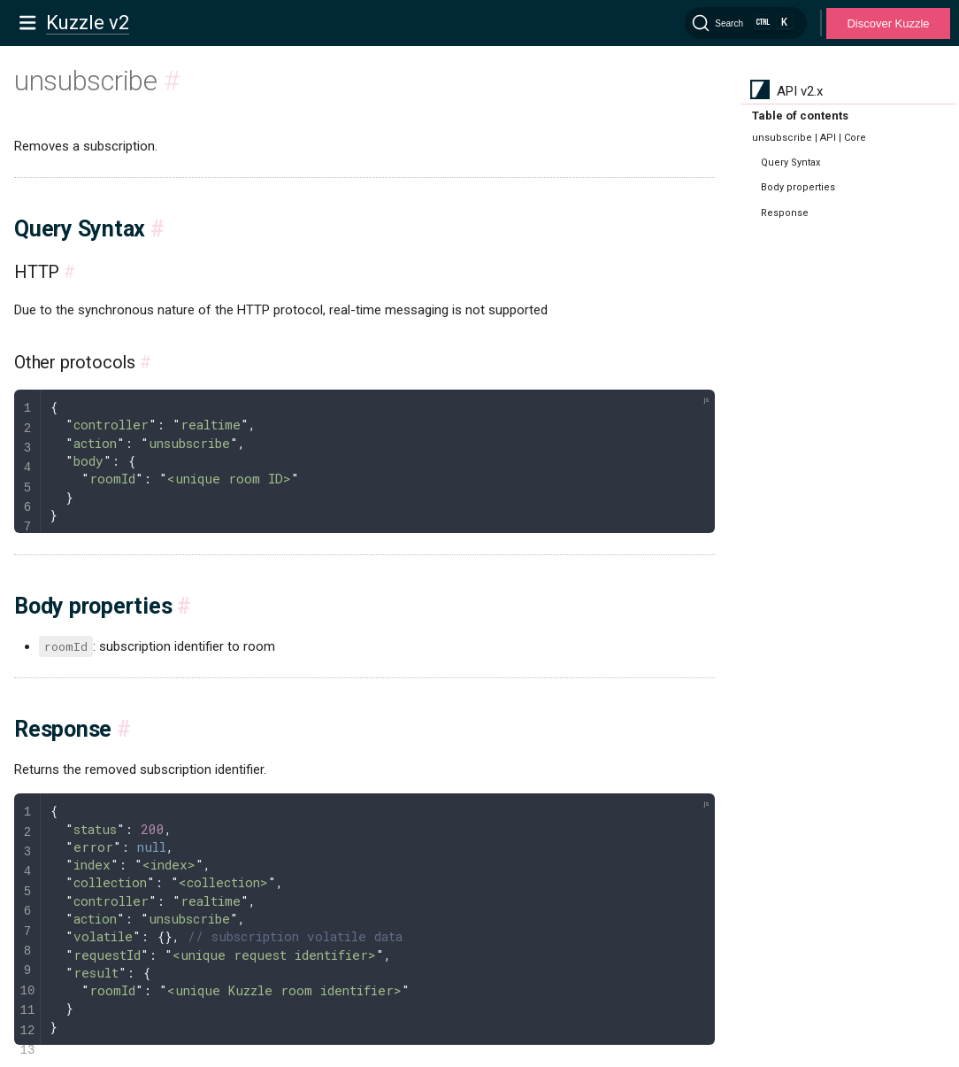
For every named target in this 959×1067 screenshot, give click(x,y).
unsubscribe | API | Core (809, 137)
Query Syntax (790, 162)
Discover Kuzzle (888, 23)
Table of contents (800, 115)
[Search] (746, 23)
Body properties (798, 187)
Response (785, 213)
